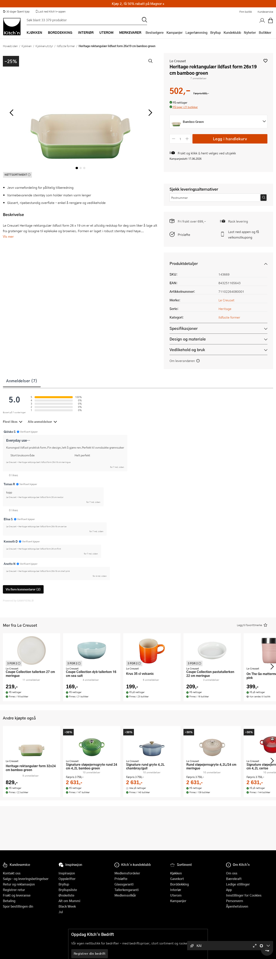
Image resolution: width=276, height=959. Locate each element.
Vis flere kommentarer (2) (23, 589)
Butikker (265, 32)
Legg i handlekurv (230, 139)
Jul (61, 911)
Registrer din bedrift (90, 953)
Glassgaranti (123, 884)
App (229, 889)
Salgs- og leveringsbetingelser (26, 878)
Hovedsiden (10, 45)
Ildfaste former (66, 45)
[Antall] (180, 138)
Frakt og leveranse (17, 895)
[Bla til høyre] (149, 112)
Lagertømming (196, 32)
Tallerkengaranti (126, 889)
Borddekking (179, 884)
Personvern (234, 900)
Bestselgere (155, 32)
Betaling (9, 900)
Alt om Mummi (69, 900)
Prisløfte (184, 234)
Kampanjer (174, 32)
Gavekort (177, 878)
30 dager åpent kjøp (16, 11)
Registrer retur (14, 889)
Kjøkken (26, 45)
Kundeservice (265, 12)
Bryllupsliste (68, 889)
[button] (265, 61)
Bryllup (215, 32)
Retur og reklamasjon (19, 884)
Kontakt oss (11, 873)
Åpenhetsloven (237, 906)
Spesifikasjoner (184, 328)
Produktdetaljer (184, 263)
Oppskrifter (67, 878)
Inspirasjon (67, 873)
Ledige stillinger (238, 884)
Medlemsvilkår (125, 895)
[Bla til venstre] (11, 112)
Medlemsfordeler (127, 873)
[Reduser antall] (173, 138)
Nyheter (250, 32)
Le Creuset (178, 61)
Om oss (231, 873)
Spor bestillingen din (18, 906)
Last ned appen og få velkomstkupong (243, 234)
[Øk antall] (187, 138)
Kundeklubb (232, 32)
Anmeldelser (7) (21, 380)
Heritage (224, 308)
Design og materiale (188, 339)
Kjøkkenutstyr (44, 45)
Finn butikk (245, 12)
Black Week (67, 906)
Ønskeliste (66, 895)
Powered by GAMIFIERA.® (18, 600)
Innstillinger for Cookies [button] (243, 895)
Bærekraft (234, 878)
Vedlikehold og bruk (187, 350)
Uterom (176, 895)
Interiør (175, 889)
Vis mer (8, 236)
